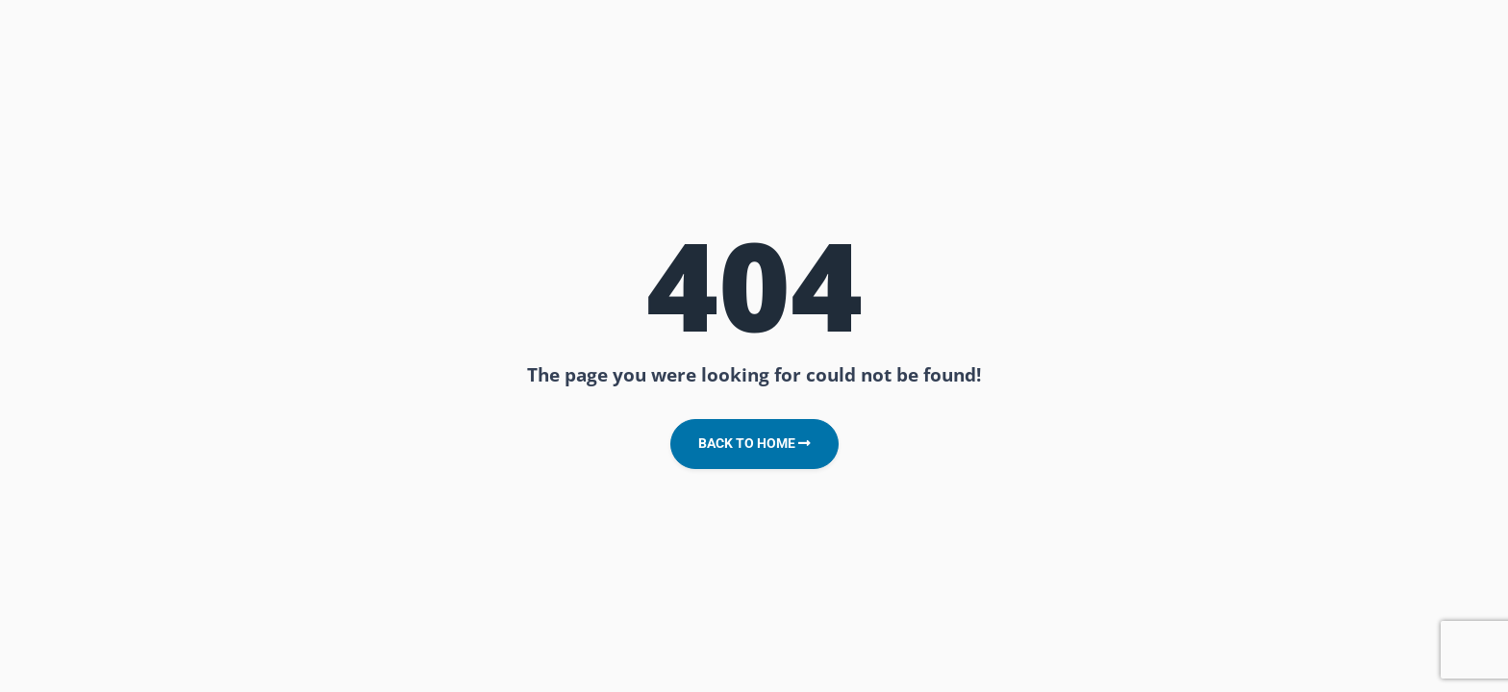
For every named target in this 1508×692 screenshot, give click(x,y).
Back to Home (754, 443)
